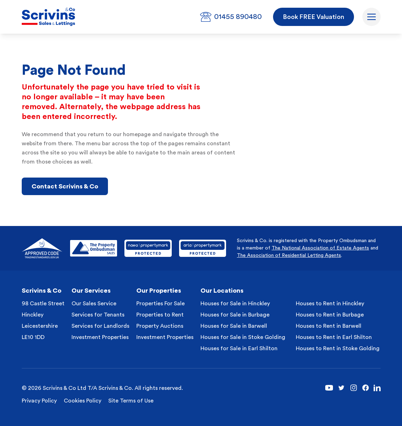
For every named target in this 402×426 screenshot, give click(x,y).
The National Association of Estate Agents (320, 248)
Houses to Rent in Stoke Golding (338, 348)
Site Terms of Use (131, 401)
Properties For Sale (160, 303)
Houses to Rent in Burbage (330, 315)
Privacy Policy (39, 401)
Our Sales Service (93, 303)
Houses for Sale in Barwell (233, 326)
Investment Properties (100, 337)
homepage (137, 134)
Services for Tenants (97, 315)
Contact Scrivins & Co (65, 186)
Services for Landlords (100, 326)
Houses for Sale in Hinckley (235, 303)
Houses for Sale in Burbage (235, 315)
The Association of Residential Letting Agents (289, 255)
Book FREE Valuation (313, 17)
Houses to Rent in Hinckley (330, 303)
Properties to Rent (160, 315)
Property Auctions (159, 326)
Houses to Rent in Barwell (328, 326)
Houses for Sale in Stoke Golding (242, 337)
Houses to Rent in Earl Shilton (334, 337)
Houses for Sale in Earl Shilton (239, 348)
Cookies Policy (82, 401)
